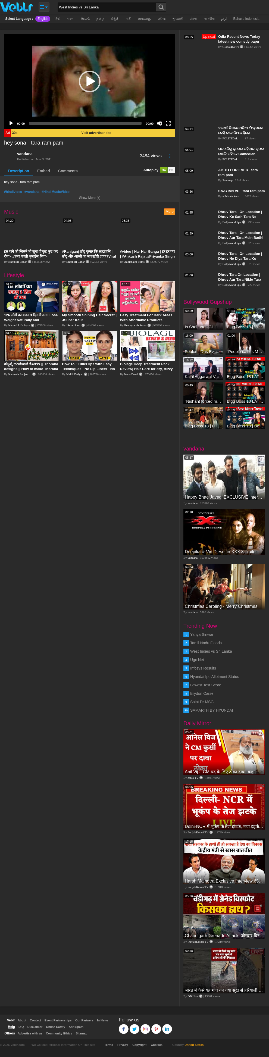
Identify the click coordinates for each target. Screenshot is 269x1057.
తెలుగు (85, 19)
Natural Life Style (19, 325)
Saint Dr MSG (202, 702)
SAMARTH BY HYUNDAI (211, 710)
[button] (90, 81)
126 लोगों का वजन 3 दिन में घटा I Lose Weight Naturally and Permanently (31, 320)
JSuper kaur (73, 325)
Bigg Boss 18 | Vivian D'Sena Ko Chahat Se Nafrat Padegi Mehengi (245, 326)
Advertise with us (30, 1033)
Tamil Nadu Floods (206, 643)
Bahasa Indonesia (246, 19)
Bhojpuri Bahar (17, 261)
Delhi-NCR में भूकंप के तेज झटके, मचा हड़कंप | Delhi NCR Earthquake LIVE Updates (224, 826)
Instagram (145, 1026)
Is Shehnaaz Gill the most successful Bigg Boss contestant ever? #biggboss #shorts (203, 326)
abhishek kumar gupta (236, 196)
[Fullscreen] (168, 123)
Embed (43, 171)
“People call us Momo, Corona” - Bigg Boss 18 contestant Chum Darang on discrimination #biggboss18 (245, 351)
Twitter (134, 1026)
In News (102, 1020)
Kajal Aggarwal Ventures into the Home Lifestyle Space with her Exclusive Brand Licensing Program (203, 376)
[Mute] (159, 123)
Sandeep (228, 180)
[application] (89, 81)
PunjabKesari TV (198, 832)
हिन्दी (57, 19)
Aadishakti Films (134, 261)
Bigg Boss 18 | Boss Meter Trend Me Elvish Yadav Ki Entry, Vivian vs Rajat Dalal (245, 426)
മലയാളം (144, 19)
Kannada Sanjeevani (20, 374)
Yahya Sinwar (201, 634)
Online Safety (55, 1026)
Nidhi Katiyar (74, 374)
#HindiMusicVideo (56, 192)
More (169, 211)
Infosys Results (203, 668)
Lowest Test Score (205, 685)
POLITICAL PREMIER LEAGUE (243, 138)
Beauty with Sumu (135, 325)
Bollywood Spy (232, 222)
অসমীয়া (209, 19)
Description (18, 171)
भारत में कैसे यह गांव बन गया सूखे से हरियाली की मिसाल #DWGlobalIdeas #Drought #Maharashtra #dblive (224, 990)
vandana (25, 154)
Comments (68, 171)
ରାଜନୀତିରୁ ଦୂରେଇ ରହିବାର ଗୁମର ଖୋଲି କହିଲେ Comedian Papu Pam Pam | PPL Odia (241, 154)
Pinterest (156, 1026)
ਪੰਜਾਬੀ (194, 19)
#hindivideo (13, 192)
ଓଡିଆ (162, 19)
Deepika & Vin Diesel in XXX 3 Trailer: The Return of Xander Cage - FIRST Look (224, 551)
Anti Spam (76, 1026)
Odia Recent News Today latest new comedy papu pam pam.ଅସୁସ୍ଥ (239, 41)
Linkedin (167, 1026)
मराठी (127, 19)
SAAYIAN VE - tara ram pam (241, 191)
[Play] (11, 123)
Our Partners (84, 1020)
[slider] (85, 123)
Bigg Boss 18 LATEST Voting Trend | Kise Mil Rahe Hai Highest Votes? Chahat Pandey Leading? (245, 376)
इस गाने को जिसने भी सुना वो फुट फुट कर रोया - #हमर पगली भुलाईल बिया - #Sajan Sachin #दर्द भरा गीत (31, 256)
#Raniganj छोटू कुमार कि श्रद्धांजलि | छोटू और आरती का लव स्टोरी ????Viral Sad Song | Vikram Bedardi (89, 256)
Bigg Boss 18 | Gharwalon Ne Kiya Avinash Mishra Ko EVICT (203, 426)
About (22, 1020)
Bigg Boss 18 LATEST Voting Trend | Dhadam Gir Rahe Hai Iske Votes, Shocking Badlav (245, 401)
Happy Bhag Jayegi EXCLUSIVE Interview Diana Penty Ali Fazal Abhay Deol (224, 497)
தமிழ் (100, 19)
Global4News (231, 46)
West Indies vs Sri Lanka (211, 651)
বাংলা (70, 19)
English (42, 19)
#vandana (31, 192)
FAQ (21, 1026)
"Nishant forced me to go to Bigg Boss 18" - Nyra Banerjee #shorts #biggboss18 (203, 401)
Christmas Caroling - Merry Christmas (221, 606)
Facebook (124, 1026)
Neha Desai (131, 374)
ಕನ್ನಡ (114, 19)
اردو (224, 19)
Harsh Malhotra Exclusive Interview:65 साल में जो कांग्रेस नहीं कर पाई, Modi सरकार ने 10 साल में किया (224, 881)
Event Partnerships (58, 1020)
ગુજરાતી (177, 19)
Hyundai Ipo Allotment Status (214, 676)
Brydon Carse (202, 693)
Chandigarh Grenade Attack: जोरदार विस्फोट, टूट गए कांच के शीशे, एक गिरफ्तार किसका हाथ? (224, 935)
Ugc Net (197, 660)
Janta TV (193, 777)
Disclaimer (35, 1026)
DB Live (193, 996)
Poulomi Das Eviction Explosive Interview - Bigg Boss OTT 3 (203, 351)
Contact (35, 1020)
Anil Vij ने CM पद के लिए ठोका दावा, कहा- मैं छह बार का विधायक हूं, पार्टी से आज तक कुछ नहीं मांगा (224, 772)
